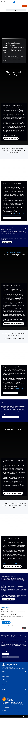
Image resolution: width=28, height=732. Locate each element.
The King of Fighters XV (14, 563)
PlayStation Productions (6, 697)
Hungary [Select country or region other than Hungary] (5, 730)
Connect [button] (14, 714)
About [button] (14, 690)
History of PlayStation (5, 700)
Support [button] (14, 708)
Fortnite (15, 135)
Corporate (3, 698)
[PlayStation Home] (14, 2)
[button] (11, 138)
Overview (3, 10)
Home (3, 686)
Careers (3, 693)
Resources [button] (14, 711)
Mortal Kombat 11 (18, 562)
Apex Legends (10, 135)
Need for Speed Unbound (14, 215)
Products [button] (14, 703)
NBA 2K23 (16, 489)
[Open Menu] (1, 2)
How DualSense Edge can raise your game (16, 10)
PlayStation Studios (5, 695)
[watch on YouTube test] (24, 646)
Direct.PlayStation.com (14, 618)
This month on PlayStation (9, 686)
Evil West (17, 388)
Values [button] (14, 706)
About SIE (3, 692)
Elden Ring (16, 319)
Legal (3, 731)
